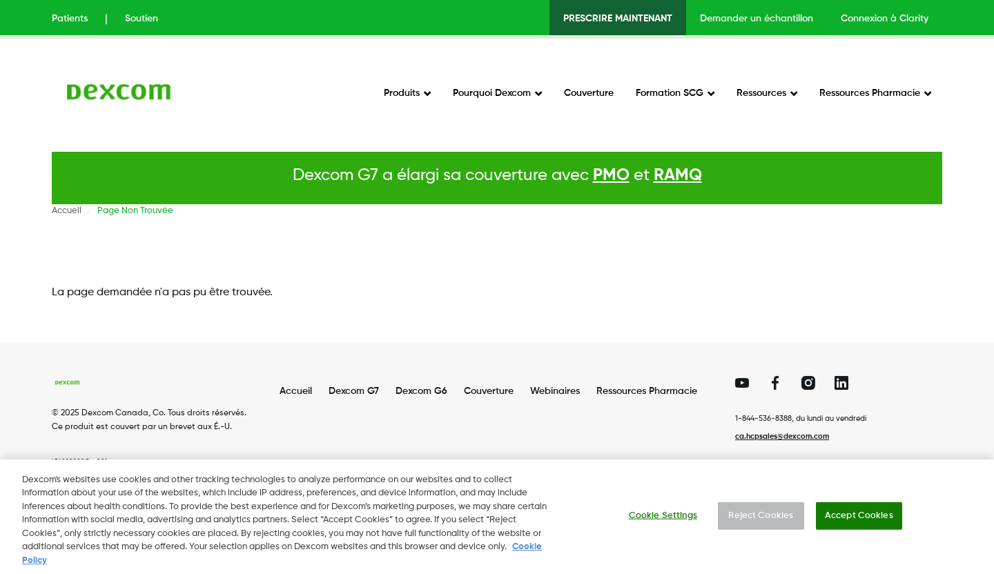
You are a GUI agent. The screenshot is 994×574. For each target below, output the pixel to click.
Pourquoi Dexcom (492, 93)
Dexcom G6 (421, 391)
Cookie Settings (663, 521)
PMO (611, 175)
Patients (70, 18)
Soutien (141, 18)
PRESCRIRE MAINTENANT (617, 18)
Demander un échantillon (756, 18)
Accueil (66, 210)
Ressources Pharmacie (869, 93)
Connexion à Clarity (884, 18)
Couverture (589, 93)
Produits (402, 93)
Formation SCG (669, 93)
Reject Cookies (760, 521)
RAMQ (678, 175)
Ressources (761, 93)
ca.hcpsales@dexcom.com (782, 436)
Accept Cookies (859, 521)
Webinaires (555, 391)
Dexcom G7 (354, 391)
